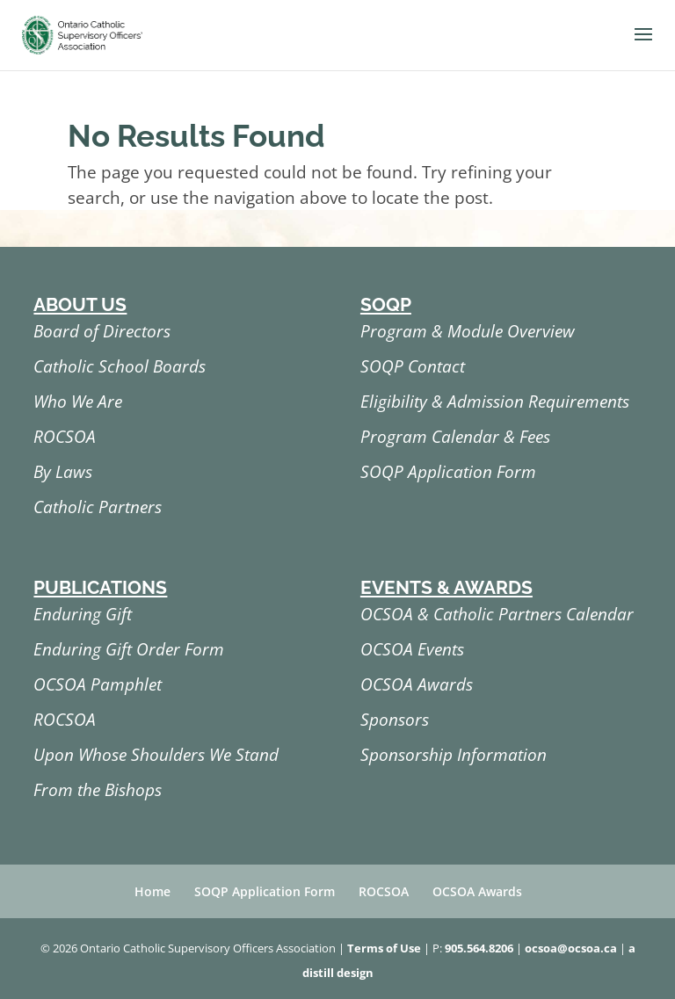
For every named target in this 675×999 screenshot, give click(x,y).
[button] (643, 45)
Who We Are (77, 401)
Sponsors (394, 719)
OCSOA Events (412, 649)
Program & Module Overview (467, 331)
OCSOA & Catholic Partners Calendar (497, 614)
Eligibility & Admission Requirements (494, 401)
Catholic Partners (97, 507)
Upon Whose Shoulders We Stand (156, 754)
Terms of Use (384, 948)
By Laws (62, 471)
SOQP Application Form (448, 471)
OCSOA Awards (416, 684)
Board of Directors (102, 331)
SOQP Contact (412, 366)
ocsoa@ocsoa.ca (571, 948)
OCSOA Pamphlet (97, 684)
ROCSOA (64, 436)
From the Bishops (97, 789)
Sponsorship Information (453, 754)
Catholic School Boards (119, 366)
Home (152, 891)
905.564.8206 (479, 948)
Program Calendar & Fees (455, 436)
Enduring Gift (82, 614)
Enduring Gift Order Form (128, 649)
